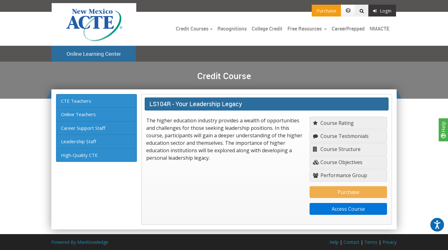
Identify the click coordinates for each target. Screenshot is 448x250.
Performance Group (340, 175)
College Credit (267, 28)
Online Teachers (78, 114)
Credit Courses (192, 28)
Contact (351, 242)
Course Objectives (337, 162)
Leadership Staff (78, 141)
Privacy (389, 242)
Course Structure (337, 149)
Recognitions (232, 28)
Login (382, 10)
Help (443, 129)
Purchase (326, 10)
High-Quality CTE (79, 155)
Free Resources (304, 28)
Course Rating (333, 123)
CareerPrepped (348, 28)
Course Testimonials (341, 136)
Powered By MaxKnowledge (79, 242)
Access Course (348, 208)
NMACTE (379, 28)
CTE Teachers (76, 101)
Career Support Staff (83, 128)
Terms (370, 242)
